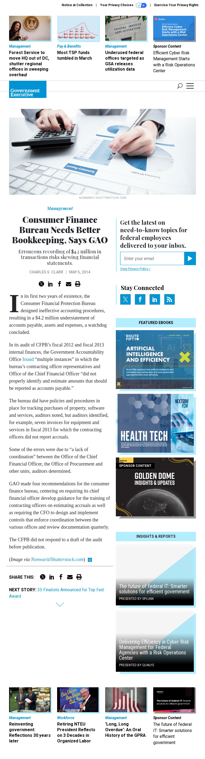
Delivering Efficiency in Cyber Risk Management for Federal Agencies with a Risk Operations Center (154, 650)
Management (60, 208)
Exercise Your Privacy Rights (176, 5)
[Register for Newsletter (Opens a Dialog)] (190, 258)
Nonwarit (40, 559)
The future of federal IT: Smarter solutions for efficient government (154, 589)
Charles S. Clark (46, 272)
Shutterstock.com (66, 559)
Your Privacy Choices (123, 5)
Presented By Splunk (136, 599)
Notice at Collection (77, 5)
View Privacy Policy (135, 269)
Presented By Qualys (136, 665)
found (28, 359)
